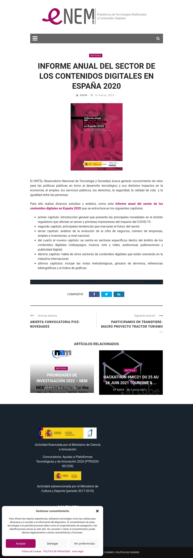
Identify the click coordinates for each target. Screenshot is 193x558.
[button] (97, 511)
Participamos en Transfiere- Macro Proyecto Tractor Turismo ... (132, 326)
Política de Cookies (31, 551)
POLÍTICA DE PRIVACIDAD (56, 551)
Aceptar (21, 543)
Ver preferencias (84, 543)
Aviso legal (77, 551)
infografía (106, 282)
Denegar (52, 543)
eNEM (83, 95)
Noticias (96, 55)
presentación (82, 282)
